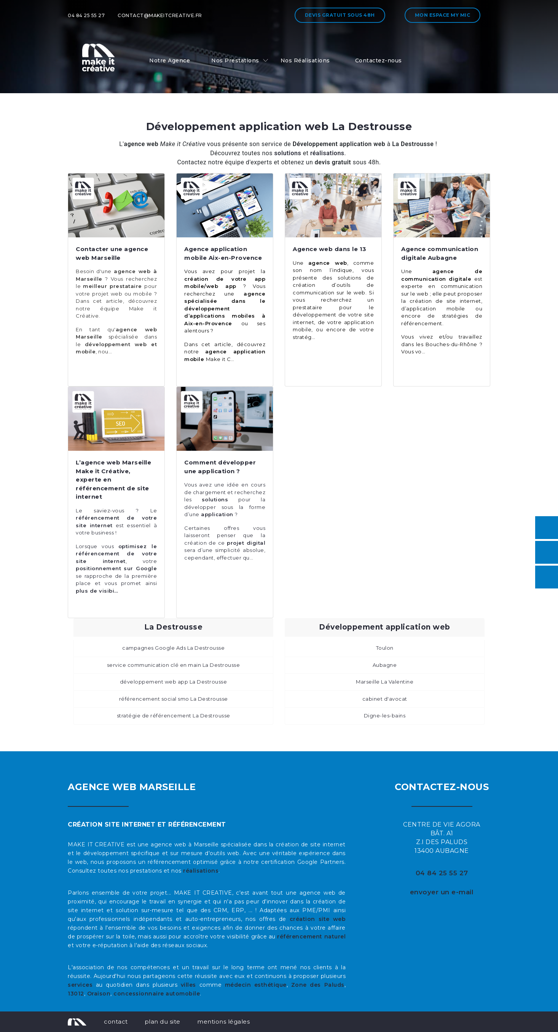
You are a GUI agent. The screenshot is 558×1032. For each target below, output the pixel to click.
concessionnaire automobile (156, 993)
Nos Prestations (235, 60)
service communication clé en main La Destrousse (173, 665)
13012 (76, 993)
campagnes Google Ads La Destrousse (173, 648)
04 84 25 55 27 (86, 15)
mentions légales (223, 1021)
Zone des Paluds (317, 984)
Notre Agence (169, 60)
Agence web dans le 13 (330, 249)
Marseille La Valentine (384, 682)
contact (116, 1021)
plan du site (162, 1021)
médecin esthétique (256, 984)
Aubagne (385, 665)
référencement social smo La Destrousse (173, 699)
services (80, 984)
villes (188, 984)
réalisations (200, 870)
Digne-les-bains (385, 715)
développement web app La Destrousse (173, 682)
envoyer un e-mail (442, 892)
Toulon (385, 648)
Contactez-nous (378, 60)
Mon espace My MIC (442, 15)
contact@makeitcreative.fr (160, 15)
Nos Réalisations (305, 60)
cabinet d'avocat (384, 699)
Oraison (99, 993)
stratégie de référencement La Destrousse (173, 715)
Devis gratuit (340, 15)
